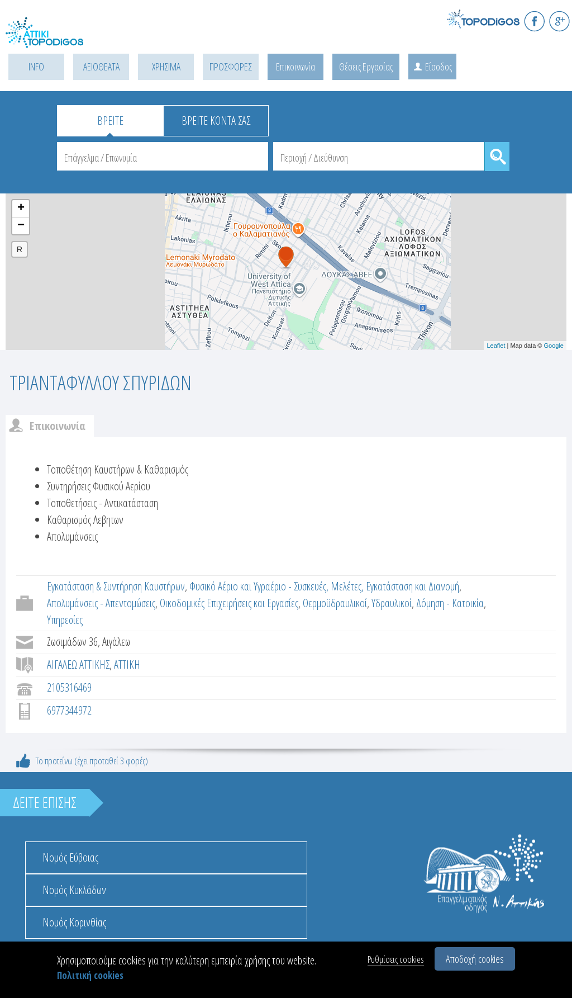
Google (554, 345)
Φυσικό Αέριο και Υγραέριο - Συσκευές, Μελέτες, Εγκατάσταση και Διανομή (324, 586)
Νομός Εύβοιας (70, 857)
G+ (559, 21)
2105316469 (69, 687)
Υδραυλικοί (391, 603)
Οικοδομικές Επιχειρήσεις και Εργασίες (229, 603)
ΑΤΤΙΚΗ (127, 664)
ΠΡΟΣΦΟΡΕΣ (230, 66)
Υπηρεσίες (65, 619)
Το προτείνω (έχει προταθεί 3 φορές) (92, 760)
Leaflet (496, 345)
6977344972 (69, 710)
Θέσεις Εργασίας (366, 66)
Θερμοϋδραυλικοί (335, 603)
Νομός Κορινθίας (74, 922)
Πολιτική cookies (90, 975)
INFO (36, 66)
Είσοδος (438, 66)
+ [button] (21, 208)
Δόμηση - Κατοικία (450, 603)
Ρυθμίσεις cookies (396, 959)
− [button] (21, 225)
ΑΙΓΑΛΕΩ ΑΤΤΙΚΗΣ (78, 664)
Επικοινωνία (295, 66)
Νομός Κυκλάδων (74, 889)
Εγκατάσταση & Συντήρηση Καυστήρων (116, 586)
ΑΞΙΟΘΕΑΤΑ (101, 66)
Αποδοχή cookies (475, 959)
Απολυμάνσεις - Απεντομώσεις (101, 603)
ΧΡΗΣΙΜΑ (166, 66)
